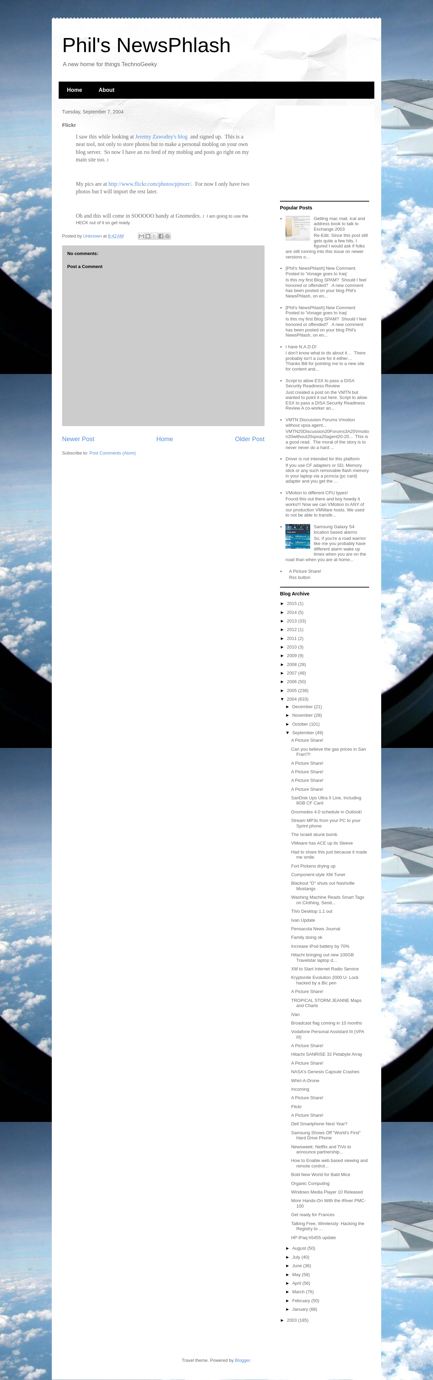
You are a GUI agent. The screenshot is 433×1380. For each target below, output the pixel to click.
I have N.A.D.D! (300, 346)
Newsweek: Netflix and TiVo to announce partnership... (321, 1149)
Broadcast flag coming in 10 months (326, 1023)
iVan (295, 1014)
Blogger (242, 1360)
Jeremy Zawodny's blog (162, 137)
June (297, 1265)
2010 (292, 647)
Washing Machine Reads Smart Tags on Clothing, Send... (327, 900)
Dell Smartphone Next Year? (319, 1123)
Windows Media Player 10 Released (327, 1192)
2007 (292, 673)
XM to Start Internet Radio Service (325, 968)
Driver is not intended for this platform (322, 458)
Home (74, 90)
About (106, 90)
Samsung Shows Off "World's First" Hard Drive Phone (326, 1135)
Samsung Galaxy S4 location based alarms (335, 529)
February (302, 1300)
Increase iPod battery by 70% (320, 946)
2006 (292, 681)
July (297, 1257)
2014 (292, 612)
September (303, 732)
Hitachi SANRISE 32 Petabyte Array (326, 1054)
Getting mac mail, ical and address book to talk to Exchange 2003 (339, 224)
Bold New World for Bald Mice (320, 1174)
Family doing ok (306, 937)
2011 (292, 638)
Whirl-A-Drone (305, 1080)
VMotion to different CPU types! (316, 492)
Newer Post (78, 439)
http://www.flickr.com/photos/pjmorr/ (149, 184)
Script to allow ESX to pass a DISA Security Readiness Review (319, 383)
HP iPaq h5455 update (313, 1237)
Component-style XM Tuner (318, 874)
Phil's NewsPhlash (146, 45)
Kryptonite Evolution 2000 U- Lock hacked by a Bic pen (325, 980)
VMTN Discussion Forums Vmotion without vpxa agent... (320, 422)
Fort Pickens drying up (313, 866)
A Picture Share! (305, 571)
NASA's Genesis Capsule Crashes (325, 1071)
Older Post (250, 439)
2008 (292, 664)
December (303, 706)
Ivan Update (303, 920)
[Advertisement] (323, 153)
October (300, 724)
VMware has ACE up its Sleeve (322, 843)
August (299, 1248)
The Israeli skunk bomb (314, 834)
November (303, 715)
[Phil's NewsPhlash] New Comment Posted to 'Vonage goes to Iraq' (320, 271)
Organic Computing (310, 1183)
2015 (292, 603)
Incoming (300, 1089)
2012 (292, 629)
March (299, 1291)
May (297, 1274)
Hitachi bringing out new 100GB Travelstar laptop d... (322, 957)
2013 (292, 621)
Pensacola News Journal (315, 928)
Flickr (296, 1106)
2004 (292, 699)
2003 (292, 1320)
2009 (292, 655)
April (297, 1283)
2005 (292, 690)
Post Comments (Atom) (113, 453)
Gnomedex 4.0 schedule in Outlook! (326, 811)
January (300, 1309)
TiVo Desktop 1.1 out (311, 911)
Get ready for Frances (312, 1214)
